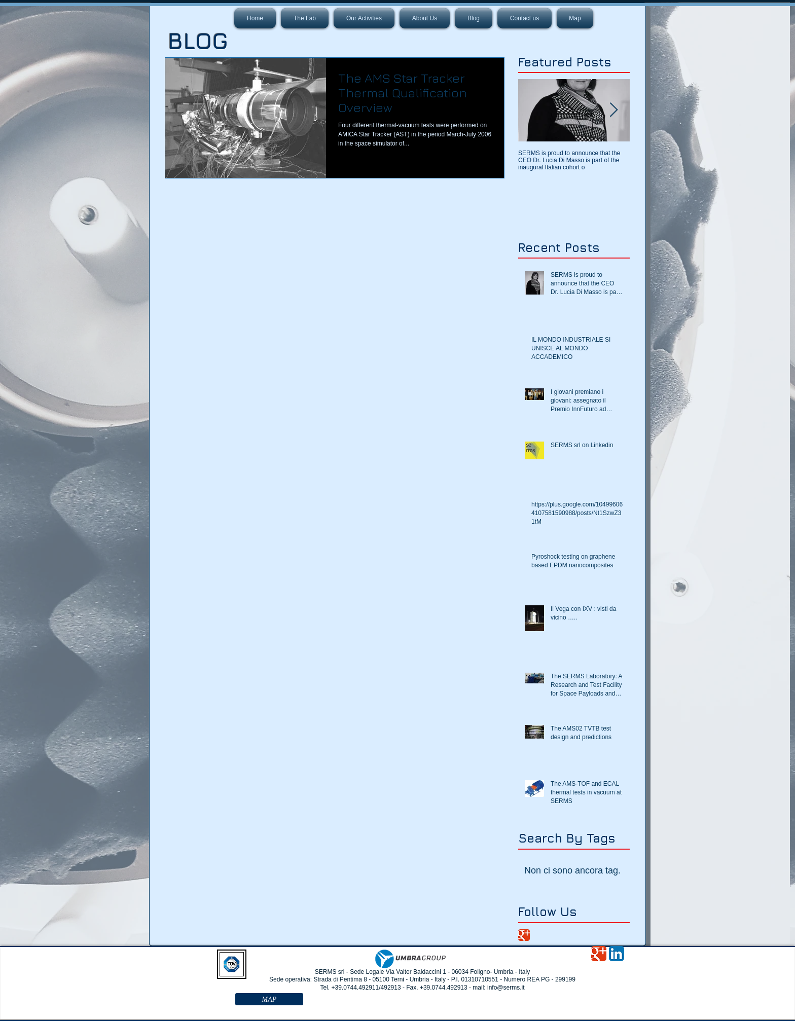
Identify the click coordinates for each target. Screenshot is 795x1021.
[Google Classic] (524, 935)
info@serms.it (506, 987)
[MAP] (269, 999)
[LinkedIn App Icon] (616, 953)
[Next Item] (613, 110)
